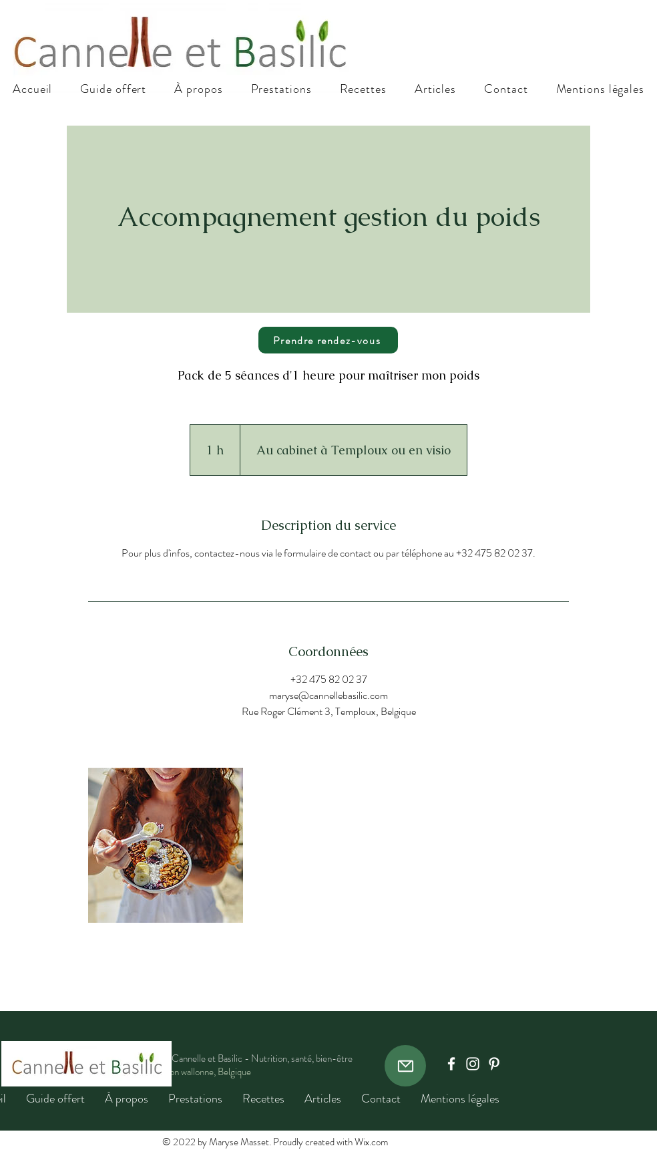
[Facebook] (451, 1063)
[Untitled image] (165, 845)
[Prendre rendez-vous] (328, 340)
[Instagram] (472, 1063)
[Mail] (405, 1065)
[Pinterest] (494, 1063)
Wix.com (371, 1142)
